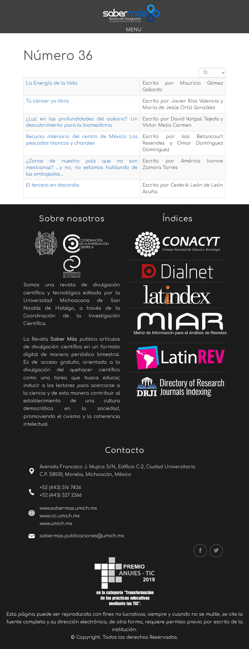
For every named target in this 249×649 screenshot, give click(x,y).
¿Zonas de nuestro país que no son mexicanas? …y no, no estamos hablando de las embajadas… (82, 168)
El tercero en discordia (52, 185)
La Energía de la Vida (51, 83)
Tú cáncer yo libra (47, 101)
